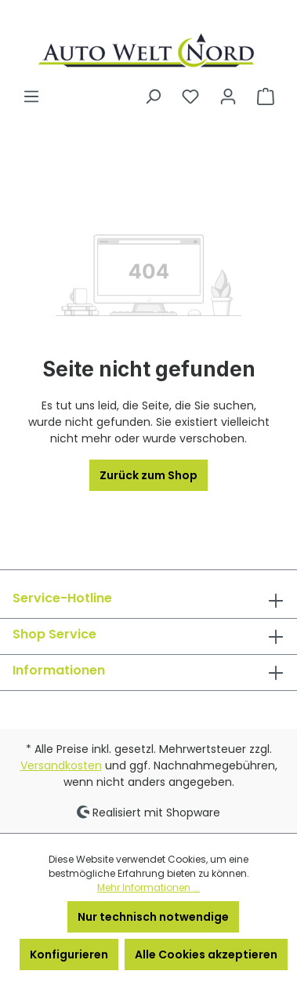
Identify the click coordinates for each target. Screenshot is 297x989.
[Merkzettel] (190, 96)
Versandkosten (61, 765)
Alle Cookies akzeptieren (206, 954)
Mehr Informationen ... (148, 887)
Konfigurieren (69, 954)
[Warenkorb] (265, 96)
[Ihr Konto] (228, 96)
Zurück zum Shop (148, 475)
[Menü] (31, 96)
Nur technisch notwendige (153, 917)
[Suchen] (153, 96)
